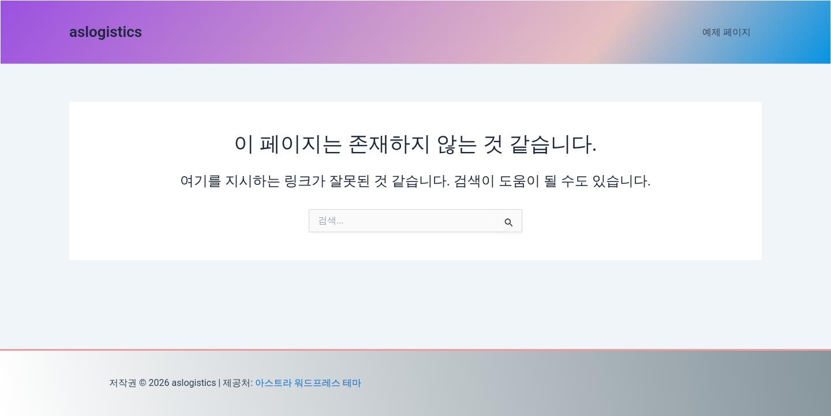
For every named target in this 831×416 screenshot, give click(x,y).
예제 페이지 (728, 32)
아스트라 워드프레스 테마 (308, 382)
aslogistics (105, 31)
